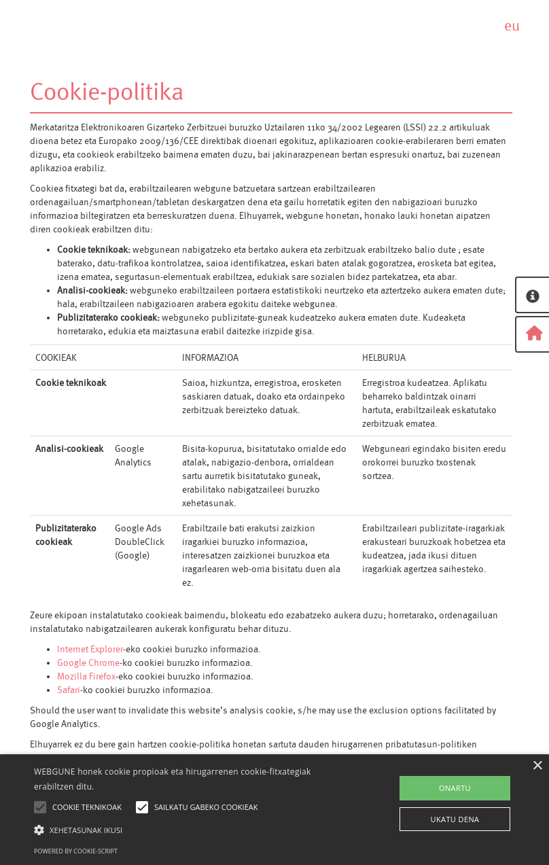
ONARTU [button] (455, 788)
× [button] (537, 766)
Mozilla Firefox (86, 676)
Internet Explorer (90, 648)
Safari (68, 689)
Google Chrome (88, 662)
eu (512, 25)
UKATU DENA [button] (455, 819)
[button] (190, 829)
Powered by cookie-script (76, 851)
